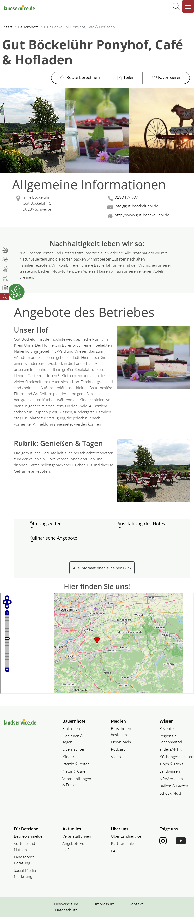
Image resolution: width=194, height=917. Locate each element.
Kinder (68, 756)
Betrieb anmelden (29, 836)
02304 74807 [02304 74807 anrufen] (126, 197)
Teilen (125, 78)
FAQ (115, 850)
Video (116, 756)
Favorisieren (166, 78)
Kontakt (136, 903)
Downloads (121, 741)
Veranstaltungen (76, 836)
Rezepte (166, 728)
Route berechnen (79, 78)
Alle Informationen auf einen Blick (102, 567)
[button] (61, 525)
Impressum (104, 903)
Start (8, 26)
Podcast (118, 749)
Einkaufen (71, 728)
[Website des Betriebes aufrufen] (148, 216)
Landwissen (169, 771)
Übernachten (73, 749)
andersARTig (170, 749)
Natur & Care (73, 771)
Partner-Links (123, 843)
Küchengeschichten (176, 756)
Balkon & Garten (173, 785)
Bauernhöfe (28, 26)
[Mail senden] (148, 207)
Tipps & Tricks (171, 763)
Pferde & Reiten (76, 763)
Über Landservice (126, 836)
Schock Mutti (170, 793)
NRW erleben (171, 778)
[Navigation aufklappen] (188, 6)
